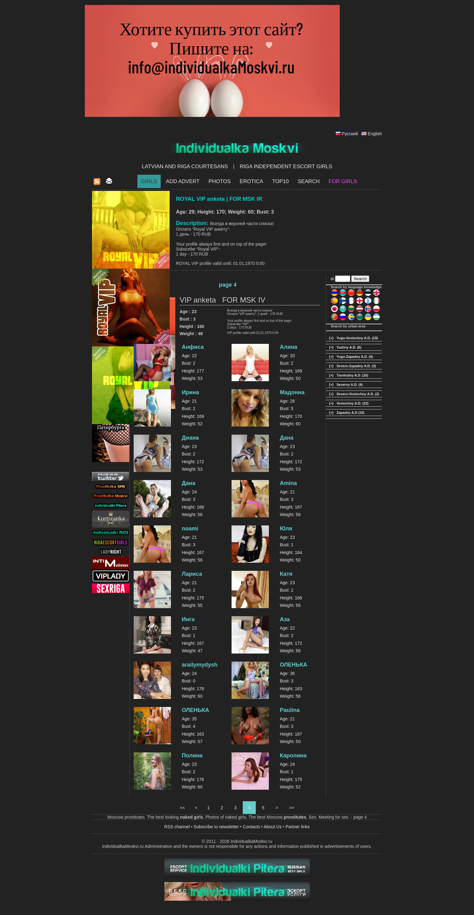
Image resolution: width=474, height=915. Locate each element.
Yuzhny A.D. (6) (349, 347)
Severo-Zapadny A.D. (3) (356, 366)
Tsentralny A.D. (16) (352, 375)
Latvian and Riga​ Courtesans (185, 166)
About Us (273, 826)
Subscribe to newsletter (216, 826)
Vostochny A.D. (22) (353, 403)
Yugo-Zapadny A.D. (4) (355, 356)
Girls (149, 181)
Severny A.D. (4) (350, 384)
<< (182, 807)
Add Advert (183, 181)
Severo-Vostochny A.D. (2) (358, 394)
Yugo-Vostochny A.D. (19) (357, 338)
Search (309, 181)
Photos (220, 181)
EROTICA (251, 181)
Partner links (298, 826)
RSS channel (177, 826)
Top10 (280, 181)
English (375, 133)
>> (291, 807)
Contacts (251, 826)
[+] (331, 338)
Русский (350, 133)
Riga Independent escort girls (286, 166)
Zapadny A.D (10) (350, 412)
